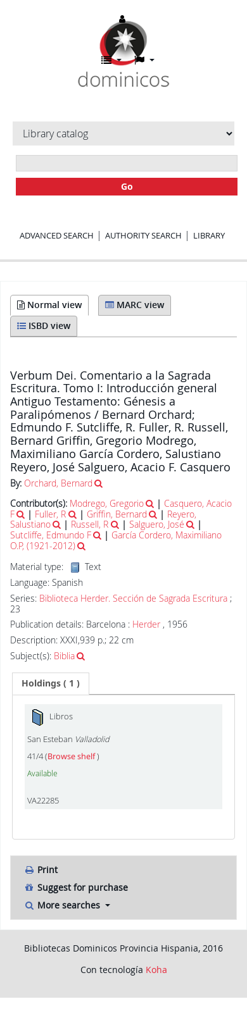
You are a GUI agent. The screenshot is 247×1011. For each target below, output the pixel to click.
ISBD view (43, 325)
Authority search (143, 235)
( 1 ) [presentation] (51, 683)
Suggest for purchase (75, 887)
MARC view (134, 305)
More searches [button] (63, 905)
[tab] (50, 683)
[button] (111, 60)
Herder (146, 624)
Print (40, 870)
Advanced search (57, 235)
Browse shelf (72, 756)
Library (209, 235)
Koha (156, 970)
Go (127, 186)
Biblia (64, 656)
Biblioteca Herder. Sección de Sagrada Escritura (133, 598)
